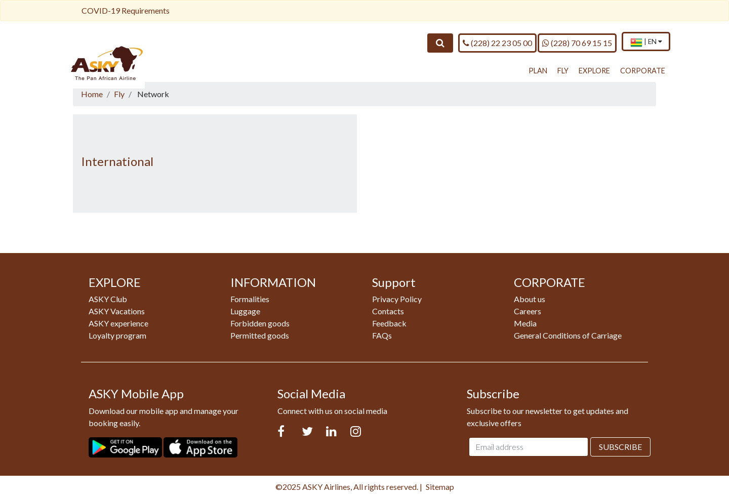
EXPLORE (594, 70)
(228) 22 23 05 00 (497, 42)
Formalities (249, 299)
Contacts (388, 311)
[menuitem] (646, 42)
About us (529, 299)
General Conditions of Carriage (568, 335)
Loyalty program (117, 335)
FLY (563, 70)
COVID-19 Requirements (126, 10)
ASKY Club (108, 299)
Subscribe (620, 446)
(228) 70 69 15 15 (577, 42)
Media (525, 323)
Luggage (245, 311)
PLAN (538, 70)
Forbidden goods (260, 323)
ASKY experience (118, 323)
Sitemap (440, 486)
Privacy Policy (397, 299)
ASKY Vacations (117, 311)
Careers (527, 311)
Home (92, 94)
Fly (119, 94)
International (117, 161)
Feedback (389, 323)
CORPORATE (642, 70)
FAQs (382, 335)
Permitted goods (259, 335)
